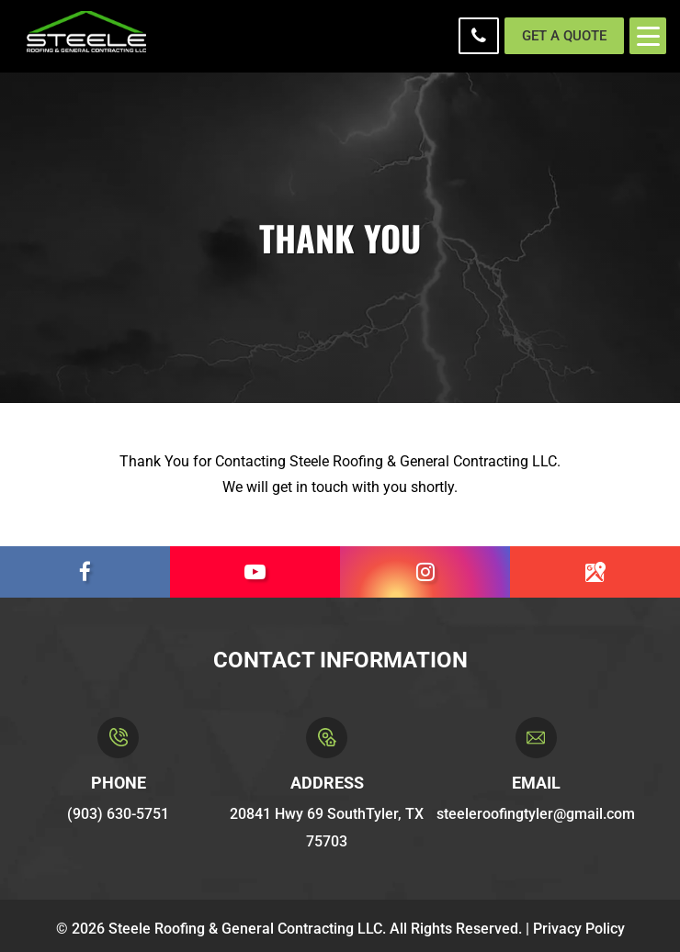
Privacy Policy (579, 928)
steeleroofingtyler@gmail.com (535, 814)
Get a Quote (564, 36)
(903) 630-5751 (478, 36)
